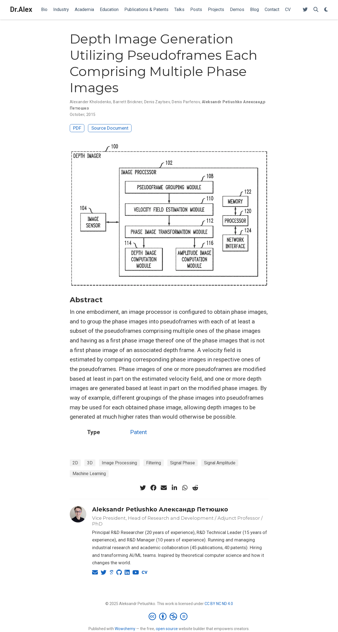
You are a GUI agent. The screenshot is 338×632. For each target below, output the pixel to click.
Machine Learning (89, 473)
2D (75, 462)
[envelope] (164, 488)
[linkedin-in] (174, 488)
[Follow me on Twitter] (305, 10)
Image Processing (119, 462)
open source (167, 628)
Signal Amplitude (219, 462)
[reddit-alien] (195, 488)
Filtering (153, 462)
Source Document (109, 128)
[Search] (315, 10)
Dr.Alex (21, 9)
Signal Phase (182, 462)
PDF (77, 128)
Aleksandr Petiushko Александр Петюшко (160, 509)
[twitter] (143, 488)
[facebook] (153, 488)
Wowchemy (125, 628)
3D (90, 462)
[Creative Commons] (169, 616)
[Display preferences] (326, 10)
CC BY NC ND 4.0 (219, 603)
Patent (138, 432)
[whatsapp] (185, 488)
